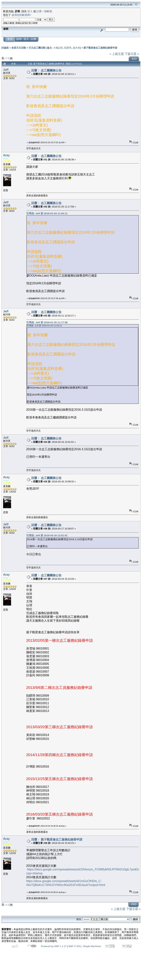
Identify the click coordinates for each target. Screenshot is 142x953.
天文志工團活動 (37, 47)
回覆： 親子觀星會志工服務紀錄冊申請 (56, 839)
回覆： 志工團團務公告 (46, 70)
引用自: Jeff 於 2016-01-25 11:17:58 (47, 322)
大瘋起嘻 (58, 47)
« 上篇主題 (116, 53)
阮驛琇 (67, 47)
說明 (18, 39)
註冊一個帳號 (44, 11)
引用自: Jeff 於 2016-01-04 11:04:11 (47, 213)
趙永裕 (76, 47)
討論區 (5, 47)
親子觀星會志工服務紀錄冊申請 (100, 47)
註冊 (33, 39)
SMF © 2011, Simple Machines (84, 946)
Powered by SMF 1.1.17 (53, 946)
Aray (6, 155)
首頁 (10, 39)
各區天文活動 (18, 47)
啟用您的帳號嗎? (21, 15)
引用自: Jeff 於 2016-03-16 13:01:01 (47, 535)
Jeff (5, 69)
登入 (30, 11)
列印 (134, 59)
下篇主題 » (132, 53)
